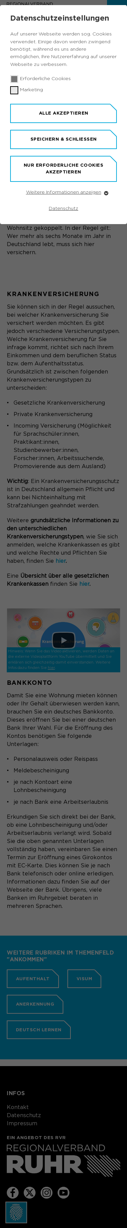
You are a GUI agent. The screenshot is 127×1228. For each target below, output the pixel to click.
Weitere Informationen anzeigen (63, 192)
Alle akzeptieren (63, 113)
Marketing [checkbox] (31, 90)
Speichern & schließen (63, 139)
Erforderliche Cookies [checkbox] (45, 78)
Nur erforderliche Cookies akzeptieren (64, 169)
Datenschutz (63, 208)
